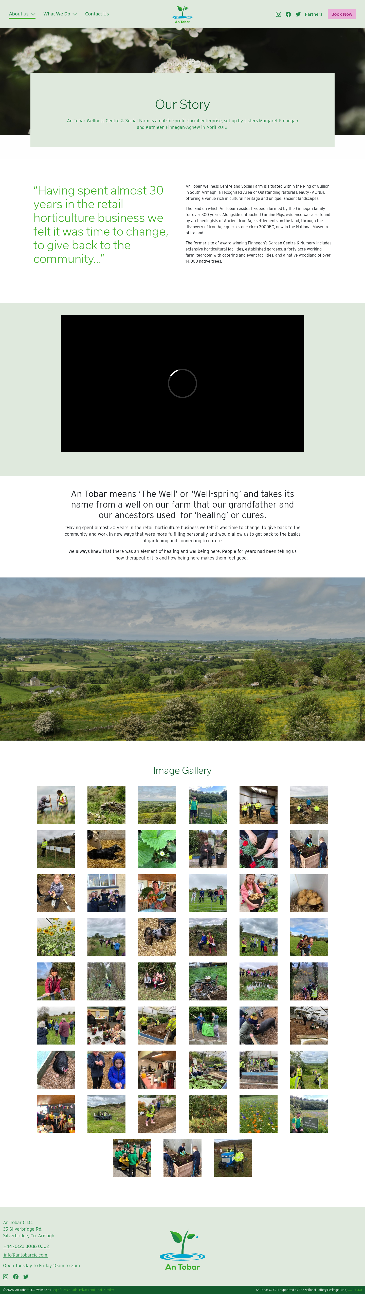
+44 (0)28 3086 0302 (26, 1246)
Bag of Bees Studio (65, 1290)
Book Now (341, 14)
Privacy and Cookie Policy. (96, 1290)
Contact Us (97, 14)
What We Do (60, 14)
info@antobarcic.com (25, 1255)
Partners (314, 14)
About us (22, 14)
